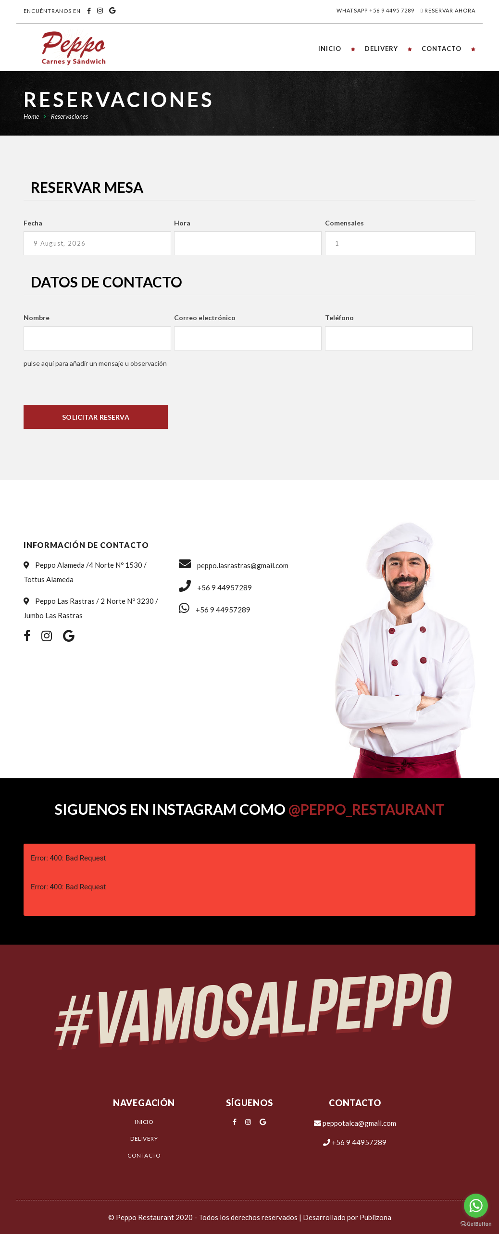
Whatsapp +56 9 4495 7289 (375, 10)
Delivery (144, 1138)
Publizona (375, 1217)
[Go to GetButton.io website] (476, 1224)
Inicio (144, 1121)
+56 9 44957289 (215, 587)
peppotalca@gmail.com (355, 1123)
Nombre (37, 317)
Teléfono (339, 317)
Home (31, 116)
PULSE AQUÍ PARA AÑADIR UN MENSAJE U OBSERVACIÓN (95, 363)
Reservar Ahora (449, 10)
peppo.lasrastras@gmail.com (233, 565)
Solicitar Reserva (95, 417)
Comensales (344, 223)
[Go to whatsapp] (476, 1206)
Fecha (33, 223)
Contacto (144, 1155)
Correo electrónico (205, 317)
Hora (182, 223)
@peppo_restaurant (366, 809)
